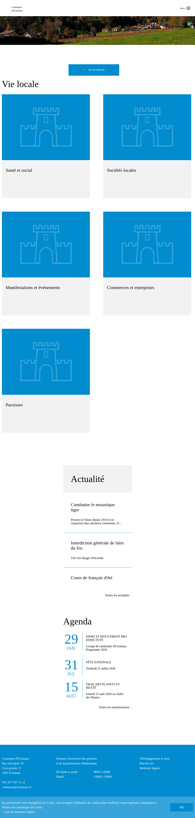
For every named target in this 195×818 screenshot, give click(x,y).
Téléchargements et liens (154, 758)
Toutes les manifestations (114, 707)
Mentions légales (149, 768)
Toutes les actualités (117, 595)
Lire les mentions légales (20, 811)
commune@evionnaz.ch (16, 787)
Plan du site (146, 763)
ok (181, 807)
